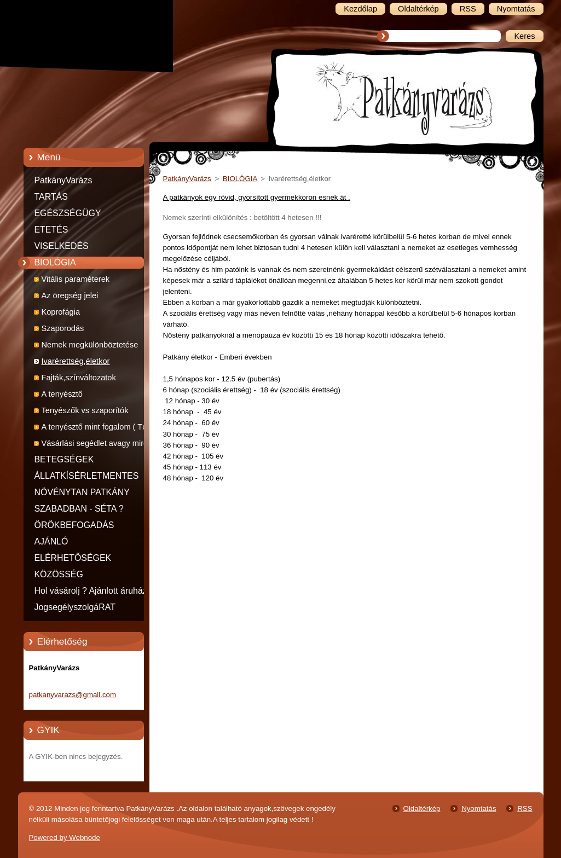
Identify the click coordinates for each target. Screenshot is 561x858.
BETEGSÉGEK (64, 459)
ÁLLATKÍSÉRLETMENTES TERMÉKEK (86, 477)
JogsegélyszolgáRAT (74, 607)
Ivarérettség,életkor (76, 361)
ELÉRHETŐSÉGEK (73, 558)
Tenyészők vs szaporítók (85, 410)
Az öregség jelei (70, 295)
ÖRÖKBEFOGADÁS (74, 525)
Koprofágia (61, 312)
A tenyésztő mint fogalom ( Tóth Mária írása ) (98, 428)
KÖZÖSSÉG (58, 574)
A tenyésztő (62, 394)
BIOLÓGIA (55, 262)
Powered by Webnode (64, 837)
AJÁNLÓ (51, 541)
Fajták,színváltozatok (79, 377)
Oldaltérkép (422, 808)
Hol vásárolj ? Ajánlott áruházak (95, 590)
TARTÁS (51, 196)
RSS (524, 808)
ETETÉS (51, 229)
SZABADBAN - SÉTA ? (79, 508)
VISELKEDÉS (61, 246)
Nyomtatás (478, 808)
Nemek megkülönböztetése (90, 344)
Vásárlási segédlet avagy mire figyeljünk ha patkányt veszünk (96, 445)
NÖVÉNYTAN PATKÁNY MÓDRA (82, 494)
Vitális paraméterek (76, 279)
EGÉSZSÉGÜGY (67, 213)
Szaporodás (63, 328)
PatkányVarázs (63, 180)
